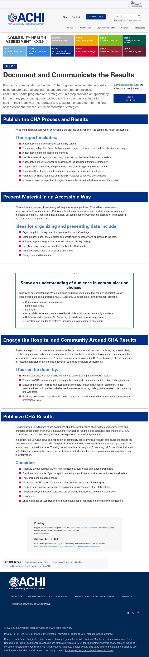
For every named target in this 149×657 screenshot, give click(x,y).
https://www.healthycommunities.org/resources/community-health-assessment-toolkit (67, 546)
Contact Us (77, 17)
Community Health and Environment (94, 596)
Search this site (121, 21)
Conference (125, 596)
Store (66, 17)
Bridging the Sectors (40, 596)
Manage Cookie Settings (99, 634)
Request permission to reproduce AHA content (89, 650)
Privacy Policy (11, 634)
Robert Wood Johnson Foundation (83, 528)
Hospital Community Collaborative (31, 604)
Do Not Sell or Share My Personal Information (45, 634)
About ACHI (17, 596)
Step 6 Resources (130, 98)
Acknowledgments (41, 533)
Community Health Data (36, 562)
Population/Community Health (67, 562)
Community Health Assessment (27, 40)
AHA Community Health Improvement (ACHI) (29, 566)
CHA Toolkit (62, 596)
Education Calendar (106, 28)
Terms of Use (78, 634)
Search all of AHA (135, 21)
